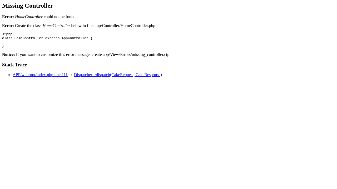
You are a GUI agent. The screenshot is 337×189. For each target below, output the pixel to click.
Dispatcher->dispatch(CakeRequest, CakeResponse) (118, 78)
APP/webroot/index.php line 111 (40, 78)
